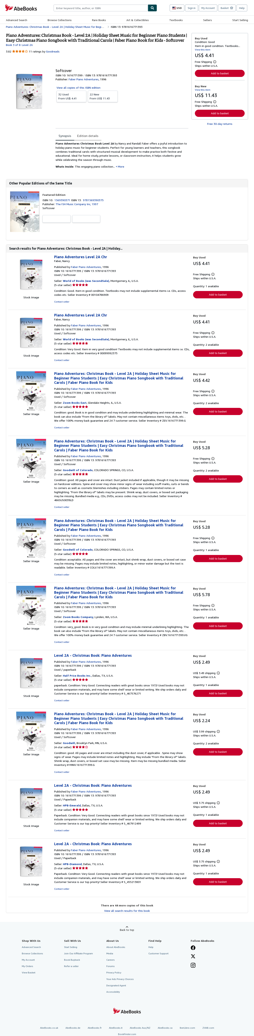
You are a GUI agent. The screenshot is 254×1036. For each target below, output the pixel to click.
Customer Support (158, 953)
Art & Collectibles (137, 20)
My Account (208, 8)
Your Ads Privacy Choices (120, 979)
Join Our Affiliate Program (78, 953)
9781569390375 (93, 200)
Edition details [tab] (87, 136)
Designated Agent (116, 985)
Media (109, 953)
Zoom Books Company (78, 617)
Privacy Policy (113, 972)
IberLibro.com (187, 1027)
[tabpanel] (122, 156)
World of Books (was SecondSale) (86, 280)
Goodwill (69, 743)
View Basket (28, 972)
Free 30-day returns (219, 123)
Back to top (127, 929)
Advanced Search (16, 20)
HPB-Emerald (72, 805)
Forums (110, 966)
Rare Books (99, 20)
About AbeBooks (115, 947)
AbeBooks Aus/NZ (140, 1027)
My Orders (27, 966)
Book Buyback (72, 959)
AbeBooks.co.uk (49, 1027)
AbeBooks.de (72, 1027)
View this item (202, 49)
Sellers (207, 20)
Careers (110, 959)
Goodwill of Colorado (78, 470)
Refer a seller (71, 966)
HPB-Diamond (72, 864)
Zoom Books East (75, 402)
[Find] (152, 8)
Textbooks (176, 20)
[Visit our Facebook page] (193, 948)
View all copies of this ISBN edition (78, 87)
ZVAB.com (208, 1027)
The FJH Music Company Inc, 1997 (77, 204)
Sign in (191, 8)
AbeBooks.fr (95, 1027)
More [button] (121, 166)
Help (242, 8)
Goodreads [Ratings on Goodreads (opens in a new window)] (53, 51)
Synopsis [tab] (65, 136)
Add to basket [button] (220, 73)
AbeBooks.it (115, 1027)
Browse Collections (60, 20)
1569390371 (62, 200)
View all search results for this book (127, 910)
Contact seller (61, 301)
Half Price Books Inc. (77, 675)
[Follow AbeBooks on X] (193, 956)
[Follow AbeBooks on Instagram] (193, 965)
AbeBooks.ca (165, 1027)
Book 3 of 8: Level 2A (19, 45)
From (71, 96)
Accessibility (113, 991)
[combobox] (101, 8)
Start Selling (240, 20)
